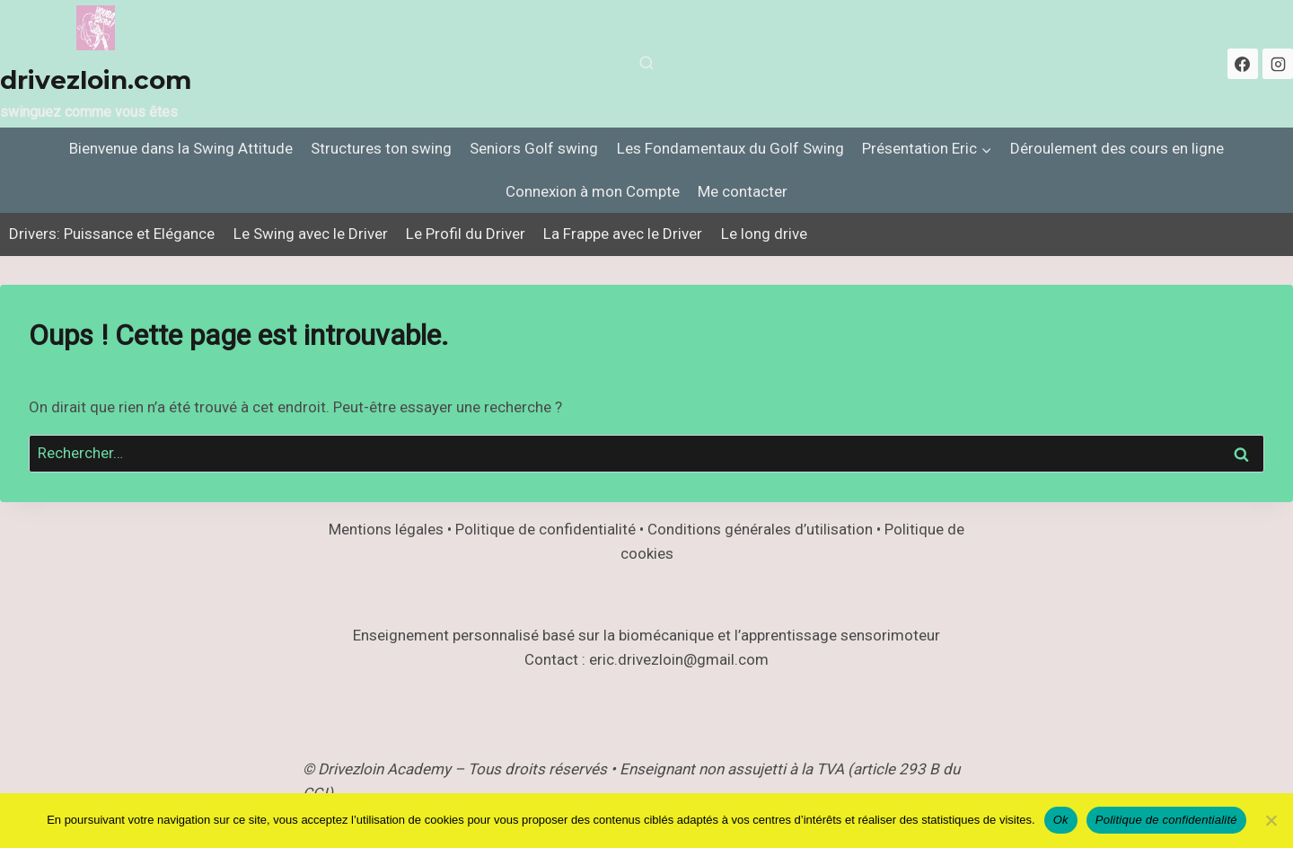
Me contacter (742, 191)
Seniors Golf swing (534, 148)
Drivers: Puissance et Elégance (112, 234)
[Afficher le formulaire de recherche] (646, 64)
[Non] (1271, 820)
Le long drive (764, 234)
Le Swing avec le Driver (310, 234)
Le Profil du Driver (465, 234)
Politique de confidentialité (1166, 819)
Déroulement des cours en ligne (1117, 148)
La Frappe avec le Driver (622, 234)
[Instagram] (1277, 64)
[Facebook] (1242, 64)
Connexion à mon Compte (593, 191)
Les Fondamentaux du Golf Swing (730, 148)
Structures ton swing (381, 148)
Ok (1061, 819)
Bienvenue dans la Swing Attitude (181, 148)
